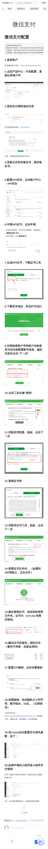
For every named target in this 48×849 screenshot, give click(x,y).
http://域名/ (25, 127)
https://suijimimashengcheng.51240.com (21, 716)
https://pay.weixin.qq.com (31, 65)
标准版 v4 (8, 3)
